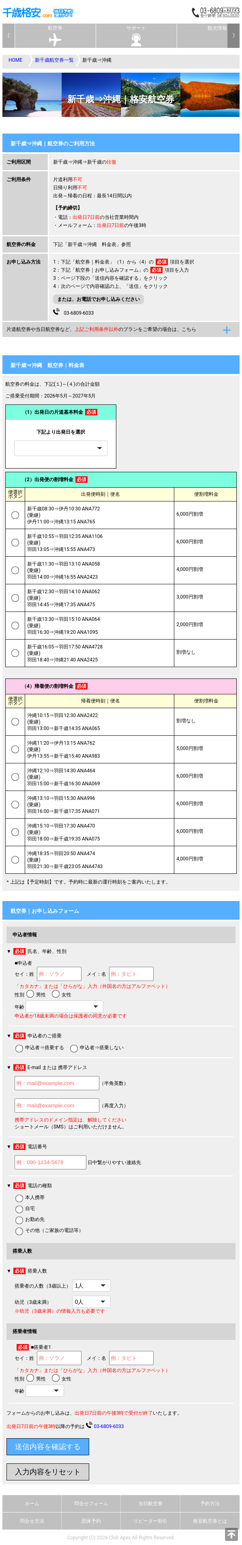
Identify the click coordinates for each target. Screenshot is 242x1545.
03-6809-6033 (73, 312)
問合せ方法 (32, 1521)
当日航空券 (150, 1503)
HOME (15, 60)
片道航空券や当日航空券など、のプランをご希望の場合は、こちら (101, 329)
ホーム (32, 1503)
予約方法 (210, 1503)
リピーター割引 (150, 1521)
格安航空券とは (210, 1521)
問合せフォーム (91, 1503)
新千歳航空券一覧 (54, 60)
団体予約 (91, 1521)
